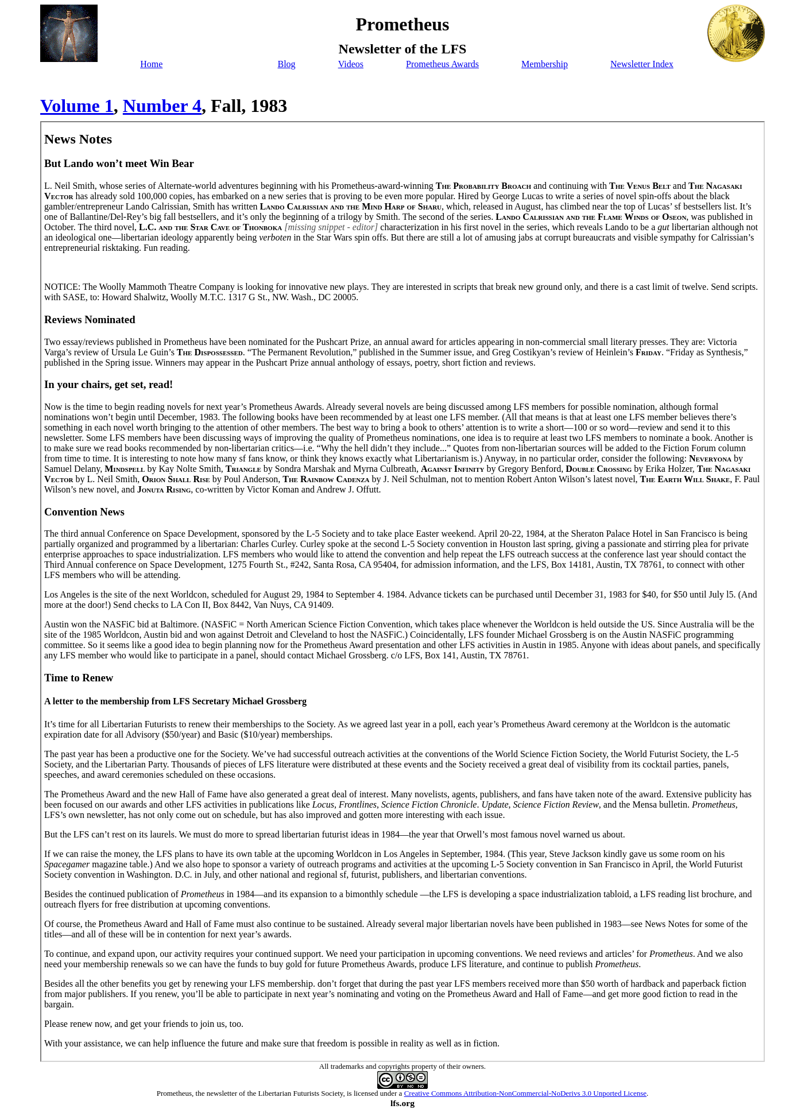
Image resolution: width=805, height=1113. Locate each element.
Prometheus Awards (442, 64)
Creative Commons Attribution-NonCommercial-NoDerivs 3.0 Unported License (525, 1093)
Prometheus (174, 1093)
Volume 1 (77, 105)
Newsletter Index (642, 64)
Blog (286, 64)
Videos (350, 64)
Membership (544, 64)
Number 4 (162, 105)
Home (151, 64)
